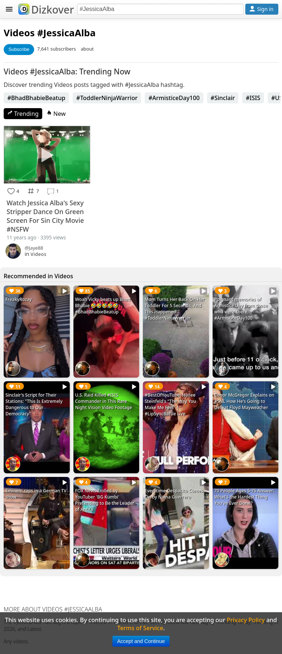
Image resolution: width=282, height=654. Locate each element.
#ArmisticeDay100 (173, 98)
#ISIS (253, 98)
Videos (19, 32)
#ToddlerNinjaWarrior (107, 98)
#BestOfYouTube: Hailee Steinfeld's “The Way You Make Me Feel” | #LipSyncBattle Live (170, 404)
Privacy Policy (246, 620)
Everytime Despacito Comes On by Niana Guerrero (174, 494)
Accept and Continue (141, 641)
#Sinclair (223, 98)
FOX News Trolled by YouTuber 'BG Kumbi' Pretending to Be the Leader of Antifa (104, 500)
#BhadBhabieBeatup (36, 98)
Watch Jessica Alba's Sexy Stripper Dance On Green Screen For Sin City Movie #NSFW (45, 216)
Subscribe (18, 49)
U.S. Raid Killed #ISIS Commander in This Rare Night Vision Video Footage (103, 401)
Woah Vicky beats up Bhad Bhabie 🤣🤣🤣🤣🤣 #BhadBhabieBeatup (103, 305)
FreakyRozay (19, 299)
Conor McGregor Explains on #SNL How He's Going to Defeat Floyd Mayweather (244, 401)
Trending (23, 114)
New (56, 114)
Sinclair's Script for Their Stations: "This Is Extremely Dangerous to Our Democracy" (34, 404)
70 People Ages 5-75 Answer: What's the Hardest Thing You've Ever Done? (244, 497)
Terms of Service (140, 628)
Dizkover (46, 9)
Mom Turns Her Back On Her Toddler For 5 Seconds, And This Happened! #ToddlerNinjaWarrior (175, 308)
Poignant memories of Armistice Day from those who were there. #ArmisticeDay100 (241, 308)
